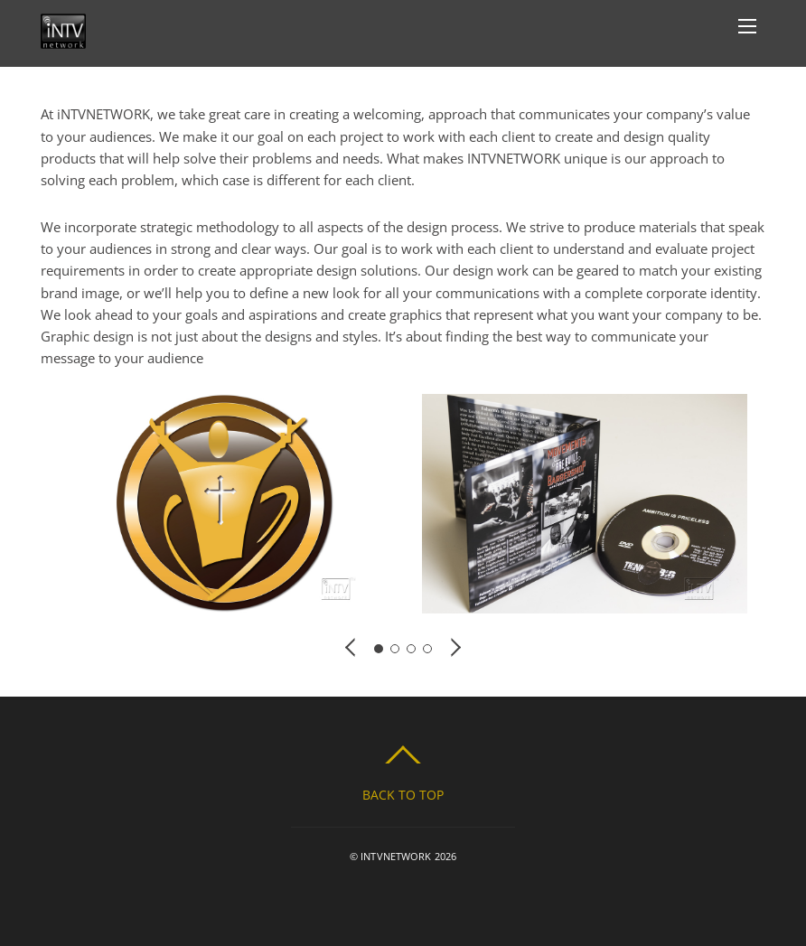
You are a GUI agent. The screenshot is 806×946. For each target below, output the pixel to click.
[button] (351, 647)
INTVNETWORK (396, 856)
